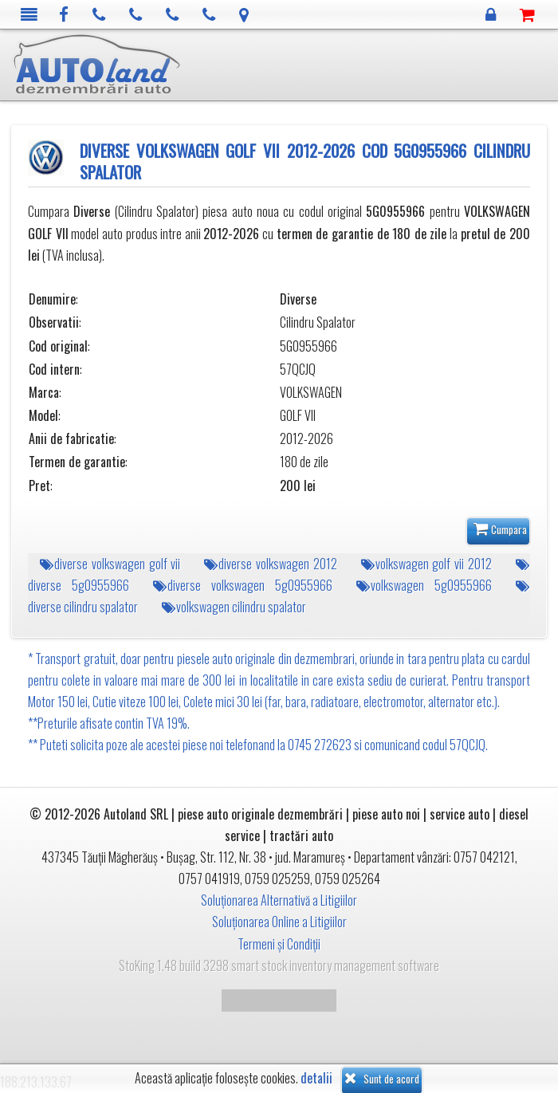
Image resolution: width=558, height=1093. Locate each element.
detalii (316, 1078)
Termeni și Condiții (279, 943)
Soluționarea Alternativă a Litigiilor (279, 900)
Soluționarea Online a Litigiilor (279, 921)
